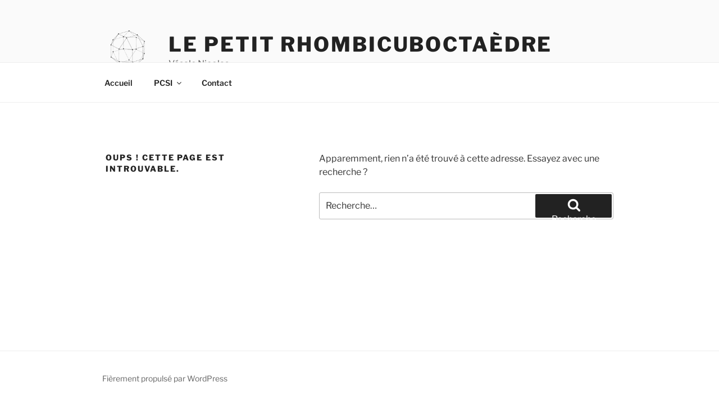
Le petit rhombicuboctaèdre (360, 44)
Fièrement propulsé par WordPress (164, 378)
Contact (217, 83)
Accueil (118, 83)
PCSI (168, 83)
